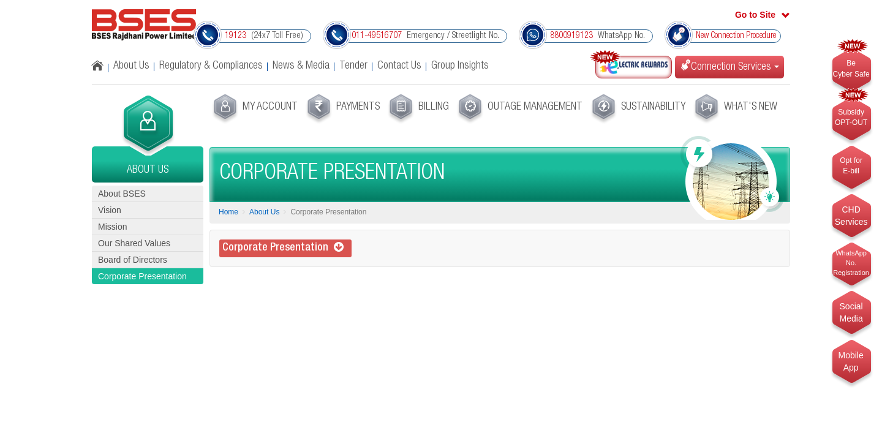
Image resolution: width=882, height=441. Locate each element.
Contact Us (399, 66)
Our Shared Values (134, 243)
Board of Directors (132, 260)
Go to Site (755, 15)
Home (228, 212)
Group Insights (460, 66)
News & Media (301, 66)
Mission (112, 227)
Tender (353, 66)
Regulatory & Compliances (211, 66)
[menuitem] (254, 109)
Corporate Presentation (142, 276)
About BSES (122, 193)
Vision (109, 210)
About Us (131, 66)
